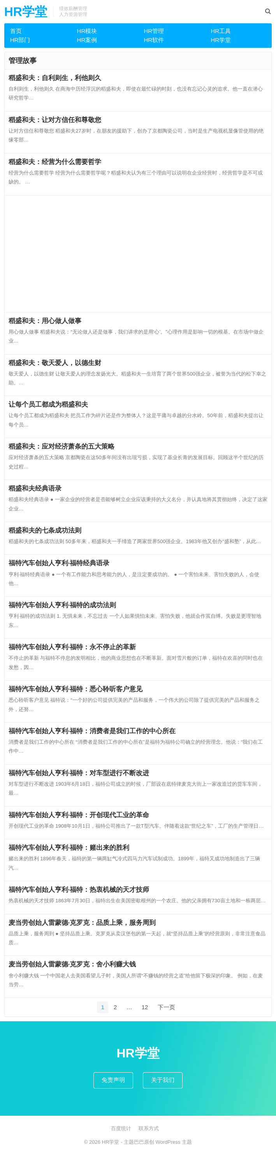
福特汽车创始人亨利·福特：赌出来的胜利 (69, 847)
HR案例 (87, 40)
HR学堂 (25, 12)
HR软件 (154, 40)
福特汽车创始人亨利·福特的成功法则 (62, 604)
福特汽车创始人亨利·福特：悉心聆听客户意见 (76, 688)
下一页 (166, 1007)
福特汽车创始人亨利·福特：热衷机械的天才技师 (79, 889)
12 (145, 1007)
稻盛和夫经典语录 (35, 488)
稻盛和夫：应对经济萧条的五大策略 (61, 446)
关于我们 (162, 1079)
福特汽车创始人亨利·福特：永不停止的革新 (72, 646)
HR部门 (20, 40)
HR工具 (221, 31)
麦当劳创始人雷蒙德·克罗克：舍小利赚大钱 (72, 964)
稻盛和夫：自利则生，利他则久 (55, 77)
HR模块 (87, 31)
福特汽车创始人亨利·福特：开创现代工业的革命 (79, 814)
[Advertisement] (138, 253)
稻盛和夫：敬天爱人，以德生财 (55, 362)
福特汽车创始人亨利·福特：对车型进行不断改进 (79, 772)
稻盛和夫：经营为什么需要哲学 (55, 161)
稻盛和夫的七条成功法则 (45, 530)
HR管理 (154, 31)
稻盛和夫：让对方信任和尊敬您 (55, 119)
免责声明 (113, 1079)
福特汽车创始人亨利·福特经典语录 (59, 562)
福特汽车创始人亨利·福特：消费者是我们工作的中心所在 (92, 730)
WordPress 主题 (174, 1142)
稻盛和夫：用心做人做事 (45, 320)
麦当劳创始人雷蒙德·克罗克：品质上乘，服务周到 (82, 922)
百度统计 (121, 1128)
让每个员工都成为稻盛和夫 (48, 404)
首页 (16, 31)
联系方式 (149, 1128)
